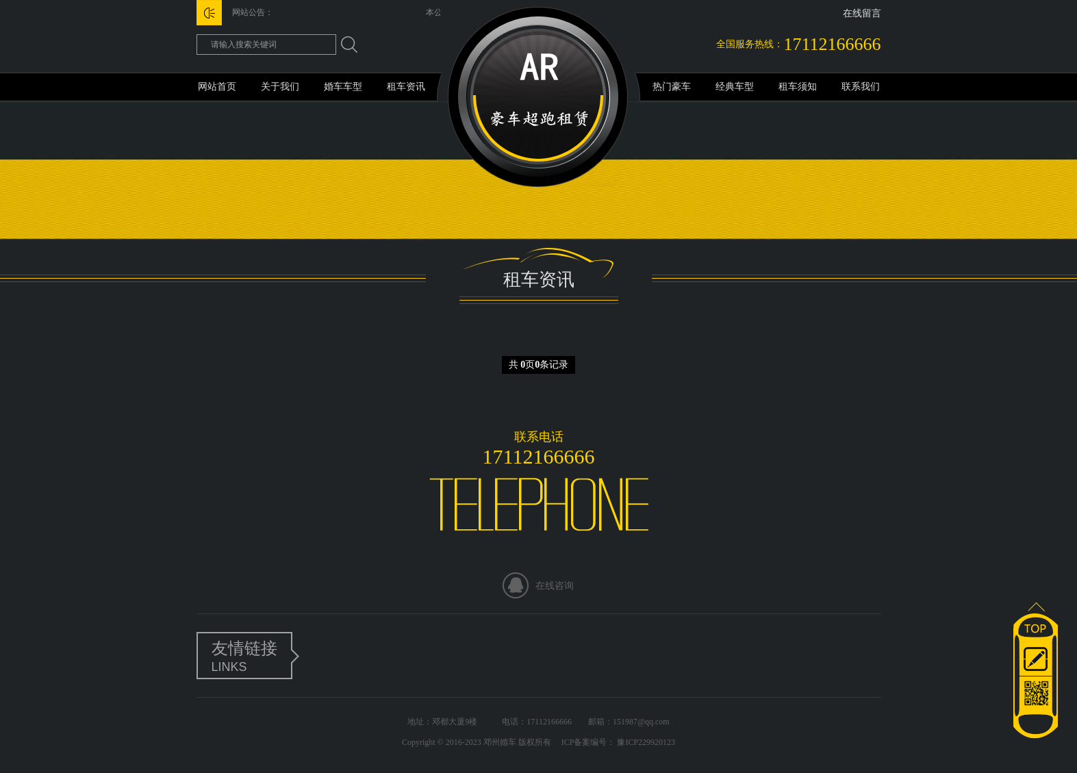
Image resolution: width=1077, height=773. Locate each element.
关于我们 (280, 86)
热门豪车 (671, 86)
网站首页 (217, 86)
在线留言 (862, 13)
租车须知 (797, 86)
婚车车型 (343, 86)
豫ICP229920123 (645, 742)
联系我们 (860, 86)
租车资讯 (406, 86)
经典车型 (734, 86)
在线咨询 (554, 586)
